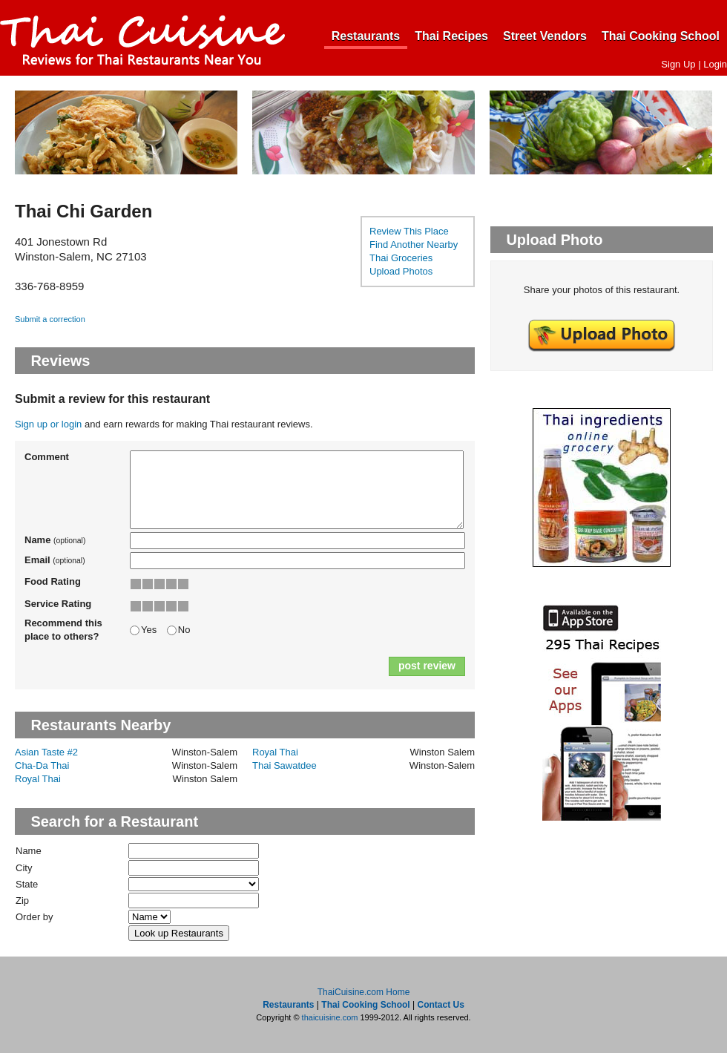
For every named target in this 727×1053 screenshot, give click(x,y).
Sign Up (678, 64)
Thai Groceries (400, 257)
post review (426, 666)
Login (715, 64)
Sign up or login (48, 424)
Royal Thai (275, 752)
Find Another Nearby (413, 244)
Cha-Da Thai (42, 765)
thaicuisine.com (330, 1017)
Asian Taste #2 (46, 752)
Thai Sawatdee (284, 765)
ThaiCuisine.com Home (364, 992)
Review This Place (409, 231)
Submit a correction (50, 319)
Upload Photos (400, 271)
